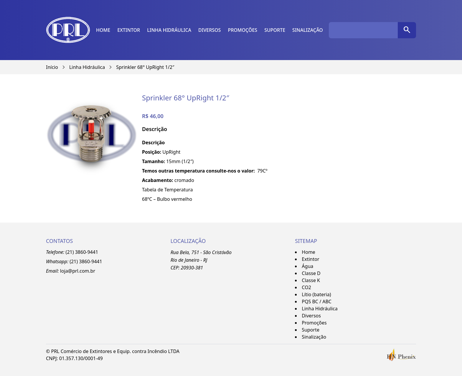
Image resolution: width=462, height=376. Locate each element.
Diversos (209, 30)
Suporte (274, 30)
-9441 (96, 261)
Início (52, 67)
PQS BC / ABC (316, 301)
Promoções (242, 30)
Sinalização (307, 30)
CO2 (306, 287)
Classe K (311, 280)
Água (307, 266)
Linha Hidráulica (169, 30)
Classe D (311, 273)
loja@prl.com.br (77, 271)
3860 (84, 261)
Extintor (128, 30)
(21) (74, 261)
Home (103, 30)
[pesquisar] (407, 30)
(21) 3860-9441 (82, 252)
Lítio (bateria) (316, 294)
